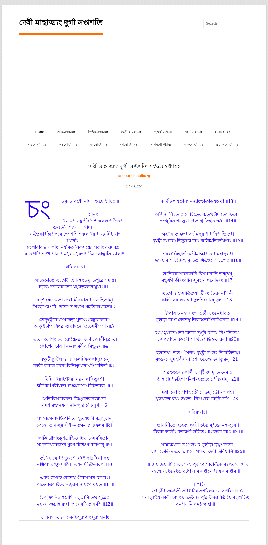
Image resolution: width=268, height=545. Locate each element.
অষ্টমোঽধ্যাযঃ (68, 144)
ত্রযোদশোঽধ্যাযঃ (227, 144)
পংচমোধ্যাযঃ (193, 132)
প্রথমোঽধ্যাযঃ (66, 132)
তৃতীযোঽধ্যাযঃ (131, 132)
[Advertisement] (134, 86)
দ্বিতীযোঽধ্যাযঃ (98, 132)
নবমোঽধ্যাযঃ (98, 144)
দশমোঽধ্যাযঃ (128, 144)
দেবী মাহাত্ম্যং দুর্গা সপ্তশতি (61, 22)
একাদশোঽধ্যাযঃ (161, 144)
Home (40, 132)
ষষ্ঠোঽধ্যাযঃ (222, 132)
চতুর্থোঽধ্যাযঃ (163, 132)
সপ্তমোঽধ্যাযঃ (36, 144)
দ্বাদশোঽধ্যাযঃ (193, 144)
